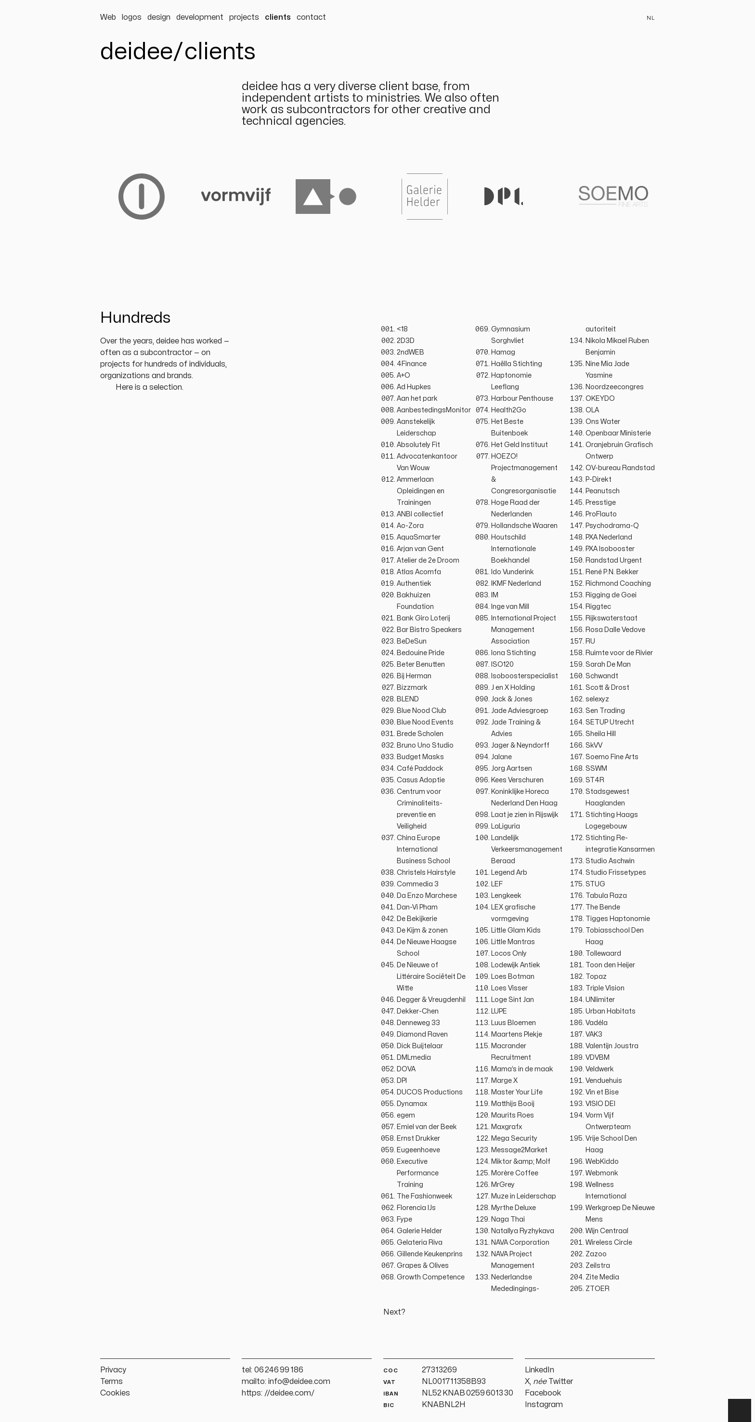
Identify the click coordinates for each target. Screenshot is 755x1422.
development (199, 17)
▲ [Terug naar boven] (739, 1410)
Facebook (543, 1393)
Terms (111, 1381)
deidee (136, 52)
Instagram (544, 1405)
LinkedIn (539, 1370)
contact (311, 17)
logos (132, 17)
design (158, 17)
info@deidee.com (299, 1381)
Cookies (115, 1393)
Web (108, 17)
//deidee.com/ (289, 1393)
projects (244, 17)
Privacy (113, 1370)
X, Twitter (549, 1381)
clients (278, 17)
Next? (394, 1312)
